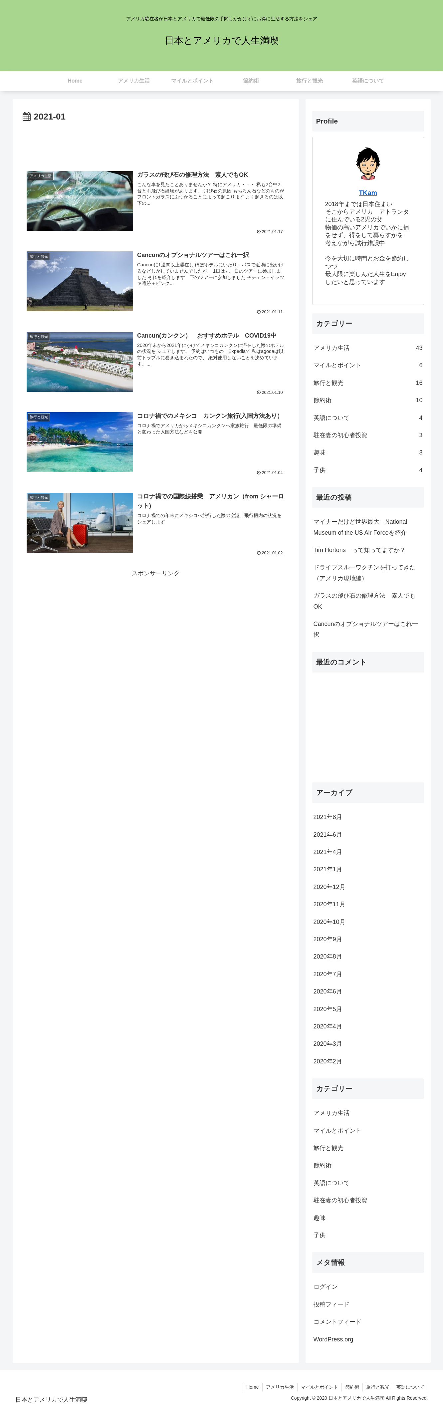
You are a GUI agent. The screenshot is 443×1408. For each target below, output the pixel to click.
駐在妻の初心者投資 (368, 435)
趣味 (368, 452)
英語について (368, 418)
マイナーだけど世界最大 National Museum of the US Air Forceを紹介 (360, 527)
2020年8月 (328, 956)
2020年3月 (328, 1043)
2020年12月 (329, 887)
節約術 (368, 400)
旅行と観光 (368, 383)
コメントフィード (337, 1321)
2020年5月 (328, 1009)
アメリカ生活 (368, 348)
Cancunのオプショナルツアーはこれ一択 (366, 629)
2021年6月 (328, 834)
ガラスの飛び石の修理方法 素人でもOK (364, 601)
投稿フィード (331, 1304)
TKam (368, 192)
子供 (368, 470)
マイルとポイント (368, 365)
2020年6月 (328, 991)
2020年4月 (328, 1026)
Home (252, 1387)
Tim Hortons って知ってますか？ (360, 550)
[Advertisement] (156, 143)
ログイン (325, 1286)
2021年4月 (328, 852)
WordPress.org (333, 1339)
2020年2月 (328, 1061)
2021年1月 (328, 869)
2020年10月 (329, 922)
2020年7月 (328, 974)
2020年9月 (328, 939)
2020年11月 (329, 904)
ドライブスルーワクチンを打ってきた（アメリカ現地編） (364, 572)
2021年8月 (328, 817)
